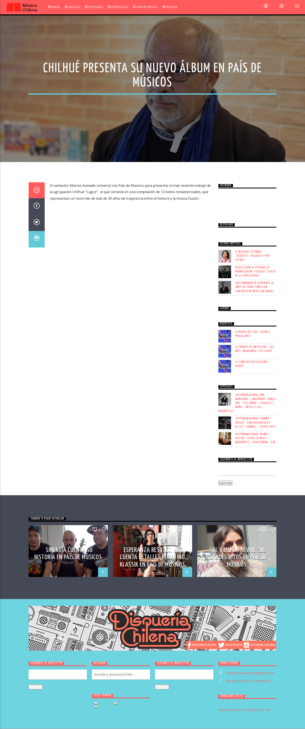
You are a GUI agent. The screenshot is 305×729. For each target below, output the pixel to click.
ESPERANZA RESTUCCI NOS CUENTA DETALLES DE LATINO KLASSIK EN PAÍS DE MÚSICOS (152, 646)
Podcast (172, 7)
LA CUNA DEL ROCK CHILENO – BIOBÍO (252, 453)
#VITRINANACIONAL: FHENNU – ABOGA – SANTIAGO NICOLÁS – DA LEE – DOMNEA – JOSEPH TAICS (255, 512)
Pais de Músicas (147, 7)
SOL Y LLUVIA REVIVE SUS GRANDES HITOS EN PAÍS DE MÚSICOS (236, 646)
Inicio (56, 7)
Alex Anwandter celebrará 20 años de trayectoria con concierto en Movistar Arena (254, 376)
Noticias (74, 7)
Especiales (96, 7)
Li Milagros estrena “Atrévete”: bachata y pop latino (252, 345)
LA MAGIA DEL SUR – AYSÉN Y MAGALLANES (252, 423)
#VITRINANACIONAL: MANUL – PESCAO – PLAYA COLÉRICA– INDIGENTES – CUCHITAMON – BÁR (255, 528)
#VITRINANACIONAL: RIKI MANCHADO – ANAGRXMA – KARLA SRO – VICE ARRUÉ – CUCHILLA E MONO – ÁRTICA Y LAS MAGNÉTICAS (247, 492)
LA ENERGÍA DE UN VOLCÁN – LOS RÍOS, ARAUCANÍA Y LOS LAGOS (254, 438)
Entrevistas (120, 7)
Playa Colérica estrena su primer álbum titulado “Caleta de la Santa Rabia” (255, 361)
